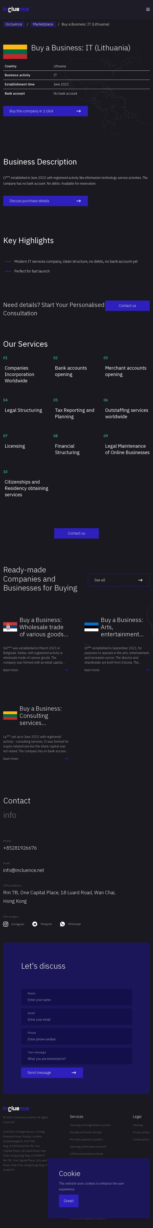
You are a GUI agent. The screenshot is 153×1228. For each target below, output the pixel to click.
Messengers (11, 916)
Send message (52, 1073)
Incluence (14, 24)
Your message (37, 1052)
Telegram (46, 924)
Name (31, 993)
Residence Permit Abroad (85, 1132)
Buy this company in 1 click (44, 111)
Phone (7, 841)
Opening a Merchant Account (88, 1146)
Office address (12, 885)
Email (6, 863)
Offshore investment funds (86, 1154)
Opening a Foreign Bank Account (90, 1125)
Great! (69, 1201)
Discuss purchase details (44, 201)
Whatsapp (74, 924)
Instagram (17, 924)
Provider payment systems (86, 1139)
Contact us (129, 305)
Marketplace (43, 24)
